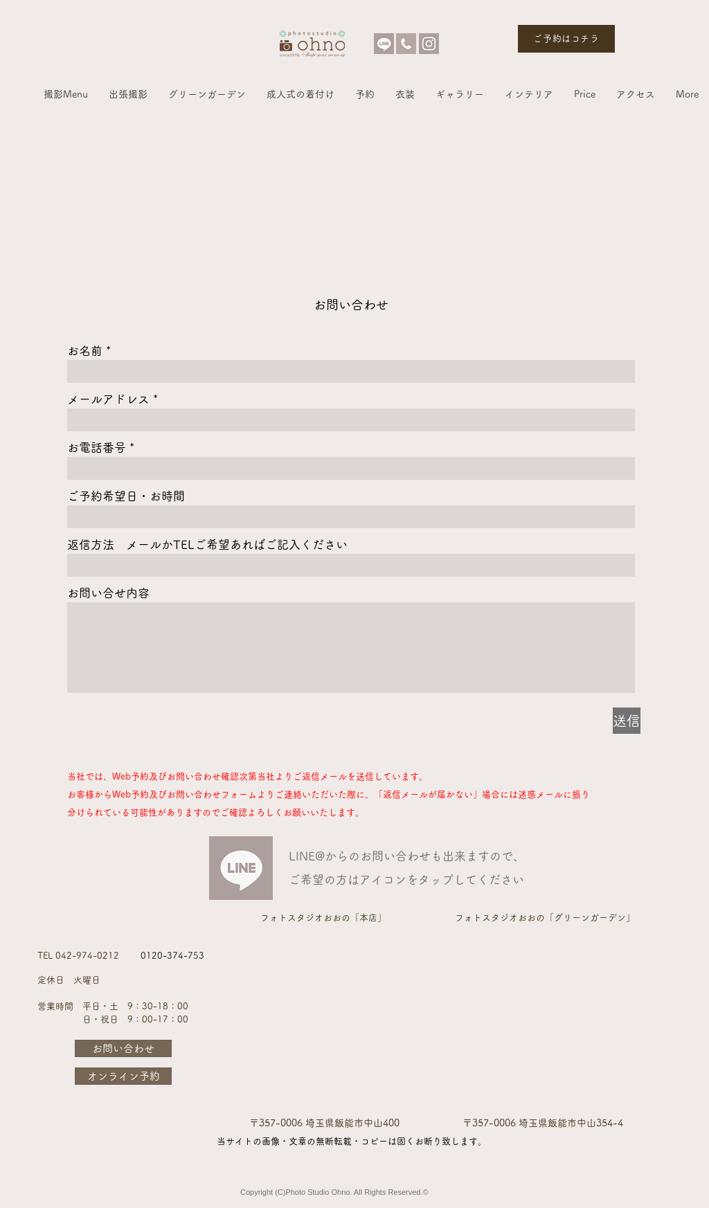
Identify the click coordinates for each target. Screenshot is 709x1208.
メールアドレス (108, 399)
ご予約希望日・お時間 (126, 496)
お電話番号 (96, 447)
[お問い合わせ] (123, 1048)
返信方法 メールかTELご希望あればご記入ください (207, 544)
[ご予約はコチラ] (566, 39)
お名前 (84, 351)
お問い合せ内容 (108, 593)
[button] (65, 94)
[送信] (626, 720)
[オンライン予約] (123, 1076)
